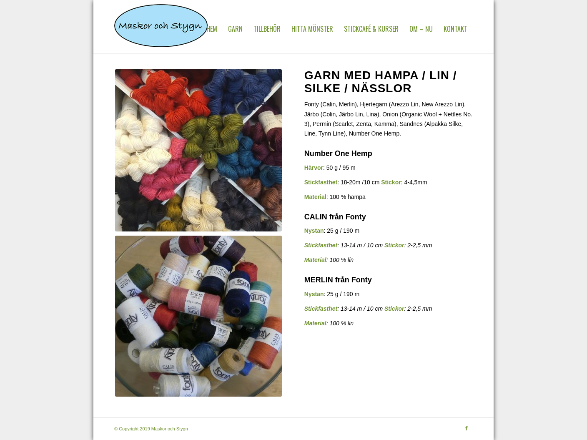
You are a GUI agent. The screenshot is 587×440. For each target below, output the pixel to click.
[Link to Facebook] (466, 428)
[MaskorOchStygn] (161, 28)
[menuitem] (212, 28)
